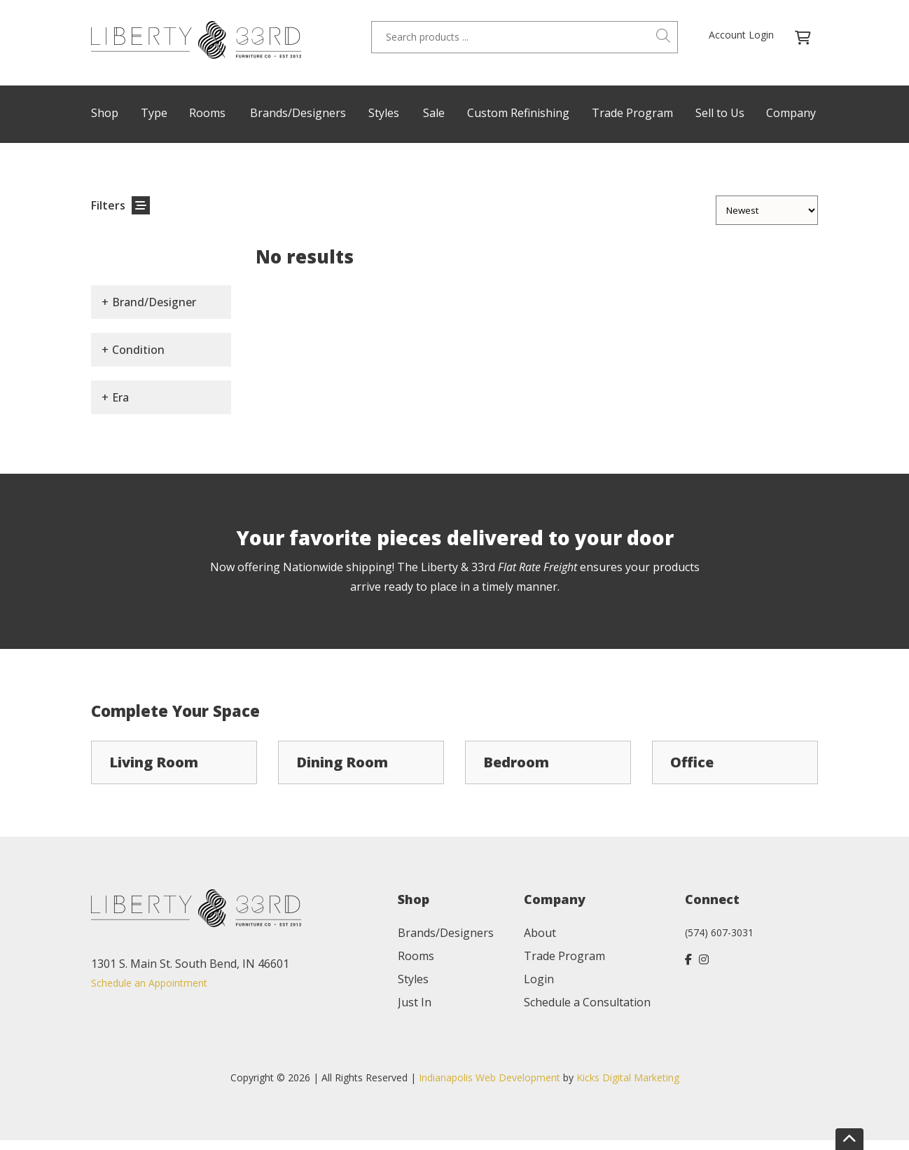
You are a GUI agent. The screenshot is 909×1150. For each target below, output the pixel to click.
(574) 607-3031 (719, 932)
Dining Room (342, 762)
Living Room (153, 762)
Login (539, 979)
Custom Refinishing (518, 113)
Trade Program (632, 113)
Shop (104, 113)
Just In (414, 1002)
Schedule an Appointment (149, 983)
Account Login (741, 34)
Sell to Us (719, 113)
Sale (434, 113)
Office (692, 762)
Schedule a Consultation (587, 1002)
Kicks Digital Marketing (627, 1077)
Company (791, 113)
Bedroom (516, 762)
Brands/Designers (298, 113)
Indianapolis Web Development (489, 1077)
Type (154, 113)
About (540, 932)
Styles (383, 113)
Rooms (207, 113)
